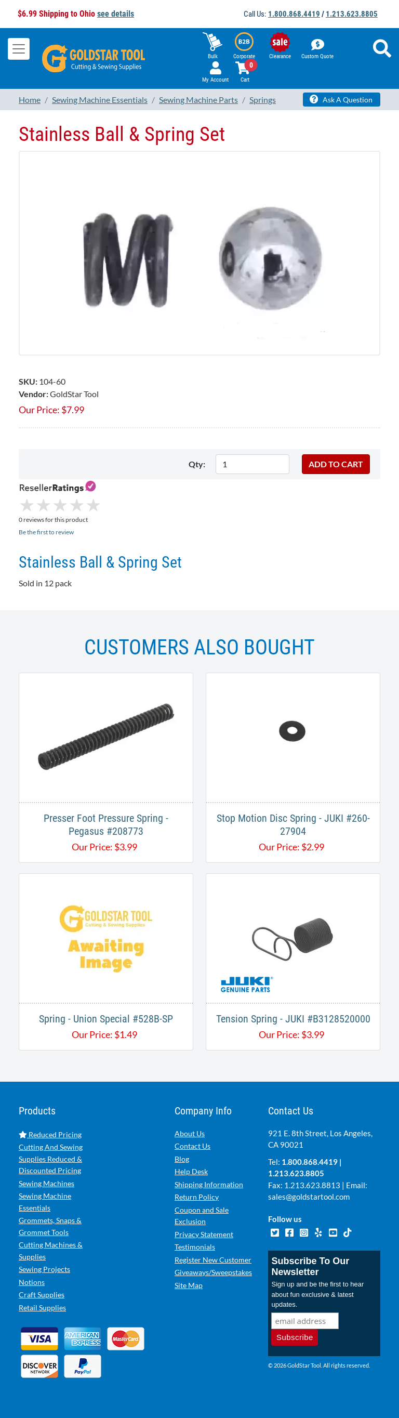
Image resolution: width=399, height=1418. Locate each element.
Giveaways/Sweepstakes (213, 1272)
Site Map (189, 1285)
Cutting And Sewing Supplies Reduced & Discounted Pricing (51, 1159)
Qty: (197, 464)
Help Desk (191, 1171)
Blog (182, 1158)
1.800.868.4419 (294, 14)
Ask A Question (341, 99)
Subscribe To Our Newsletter (310, 1266)
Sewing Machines (46, 1183)
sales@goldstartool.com (309, 1196)
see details (115, 14)
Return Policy (197, 1196)
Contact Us (192, 1145)
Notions (32, 1282)
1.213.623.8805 (352, 14)
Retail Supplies (42, 1307)
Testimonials (195, 1246)
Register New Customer (213, 1259)
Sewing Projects (44, 1269)
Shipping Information (209, 1184)
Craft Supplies (41, 1294)
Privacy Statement (204, 1234)
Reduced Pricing (50, 1134)
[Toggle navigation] (19, 49)
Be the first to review (46, 532)
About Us (190, 1133)
